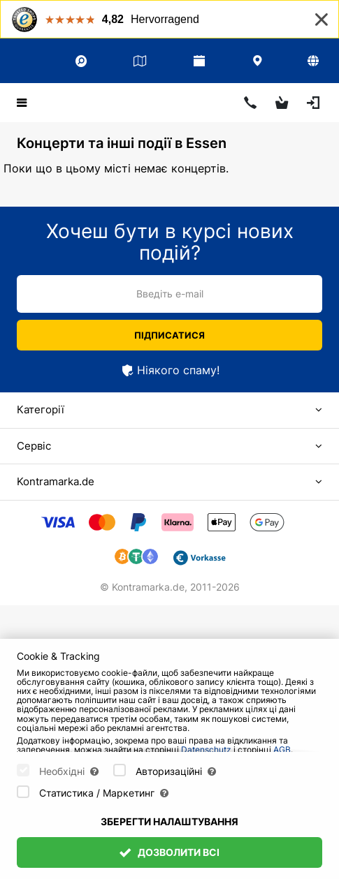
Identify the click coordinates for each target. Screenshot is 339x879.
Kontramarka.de (55, 481)
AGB (282, 749)
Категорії (40, 409)
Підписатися (169, 335)
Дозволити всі (170, 852)
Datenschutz (206, 749)
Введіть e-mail (169, 294)
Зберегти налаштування (169, 821)
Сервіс (34, 445)
